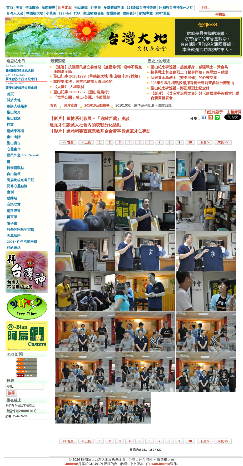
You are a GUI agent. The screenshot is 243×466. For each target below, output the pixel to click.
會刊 (10, 192)
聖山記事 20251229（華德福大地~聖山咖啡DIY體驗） (97, 76)
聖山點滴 (14, 118)
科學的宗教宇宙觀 (20, 230)
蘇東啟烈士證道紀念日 (21, 79)
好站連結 (14, 248)
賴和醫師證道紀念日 (20, 71)
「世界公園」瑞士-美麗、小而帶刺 (81, 97)
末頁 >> (222, 142)
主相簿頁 (234, 112)
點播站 (12, 198)
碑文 (10, 124)
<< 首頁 (68, 142)
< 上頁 (86, 142)
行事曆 (96, 7)
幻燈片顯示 (213, 112)
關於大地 (14, 100)
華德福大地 (34, 13)
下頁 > (204, 142)
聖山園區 (32, 7)
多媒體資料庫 (113, 7)
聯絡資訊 (129, 13)
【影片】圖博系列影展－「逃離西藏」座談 (89, 118)
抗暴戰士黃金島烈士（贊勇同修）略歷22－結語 (190, 72)
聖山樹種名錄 (93, 13)
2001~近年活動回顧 (22, 242)
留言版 (12, 217)
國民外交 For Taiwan (23, 155)
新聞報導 (48, 7)
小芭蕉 (51, 13)
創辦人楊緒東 (17, 106)
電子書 (12, 223)
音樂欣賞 (14, 204)
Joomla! (71, 464)
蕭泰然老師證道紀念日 (21, 88)
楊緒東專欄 (15, 131)
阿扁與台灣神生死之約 (176, 7)
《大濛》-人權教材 (68, 87)
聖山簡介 (14, 112)
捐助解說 (81, 7)
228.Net (65, 13)
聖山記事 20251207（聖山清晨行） (82, 92)
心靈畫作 (14, 149)
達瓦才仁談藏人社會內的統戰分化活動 (85, 125)
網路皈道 (14, 211)
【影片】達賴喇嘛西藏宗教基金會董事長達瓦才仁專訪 (100, 131)
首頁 (9, 7)
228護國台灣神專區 (141, 7)
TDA (77, 13)
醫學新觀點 (15, 168)
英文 (19, 7)
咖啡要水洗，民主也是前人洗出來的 (82, 81)
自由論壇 (14, 174)
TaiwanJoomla (158, 464)
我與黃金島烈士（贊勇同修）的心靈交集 (184, 77)
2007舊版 (162, 13)
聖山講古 (14, 143)
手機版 (220, 14)
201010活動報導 (97, 105)
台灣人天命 (14, 13)
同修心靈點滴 (17, 186)
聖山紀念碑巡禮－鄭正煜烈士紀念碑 (180, 88)
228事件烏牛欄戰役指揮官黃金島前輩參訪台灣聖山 (192, 83)
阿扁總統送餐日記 (20, 180)
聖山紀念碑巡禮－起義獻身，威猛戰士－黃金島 (189, 67)
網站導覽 (146, 13)
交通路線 (113, 13)
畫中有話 (14, 137)
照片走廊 (65, 7)
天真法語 (14, 236)
